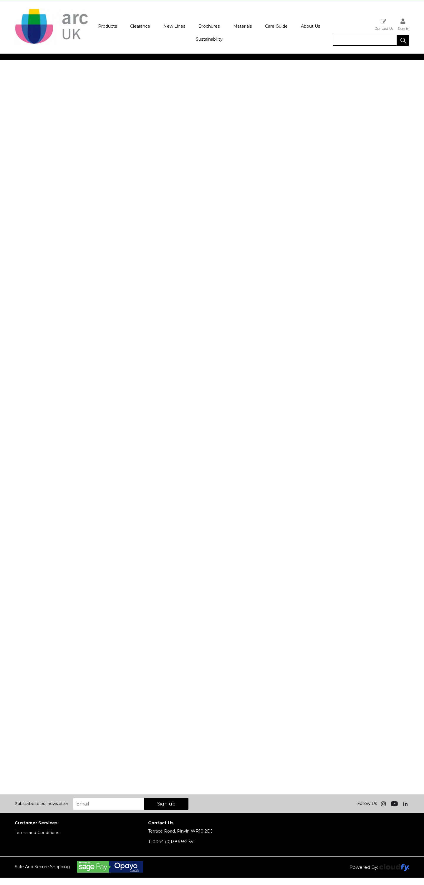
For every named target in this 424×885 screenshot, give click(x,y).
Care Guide (276, 26)
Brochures (209, 26)
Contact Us (384, 24)
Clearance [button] (140, 26)
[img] (384, 803)
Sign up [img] (166, 804)
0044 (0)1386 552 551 (171, 841)
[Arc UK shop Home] (51, 43)
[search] (365, 40)
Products (107, 26)
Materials (242, 26)
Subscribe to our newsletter (41, 803)
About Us (310, 26)
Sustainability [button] (209, 39)
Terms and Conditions (37, 832)
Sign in (403, 24)
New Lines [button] (174, 26)
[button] (403, 40)
